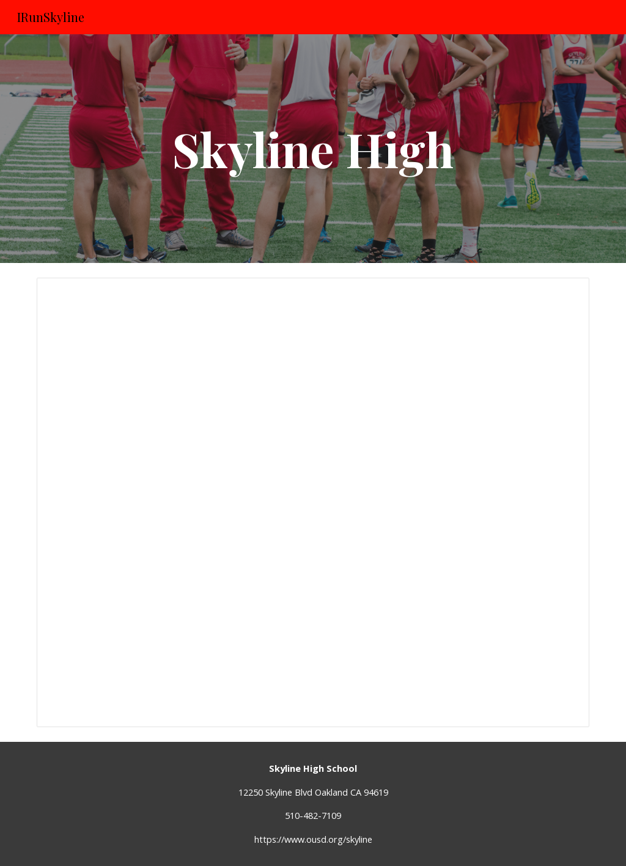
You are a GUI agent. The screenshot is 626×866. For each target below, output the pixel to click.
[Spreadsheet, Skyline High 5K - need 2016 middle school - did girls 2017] (313, 502)
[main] (313, 149)
